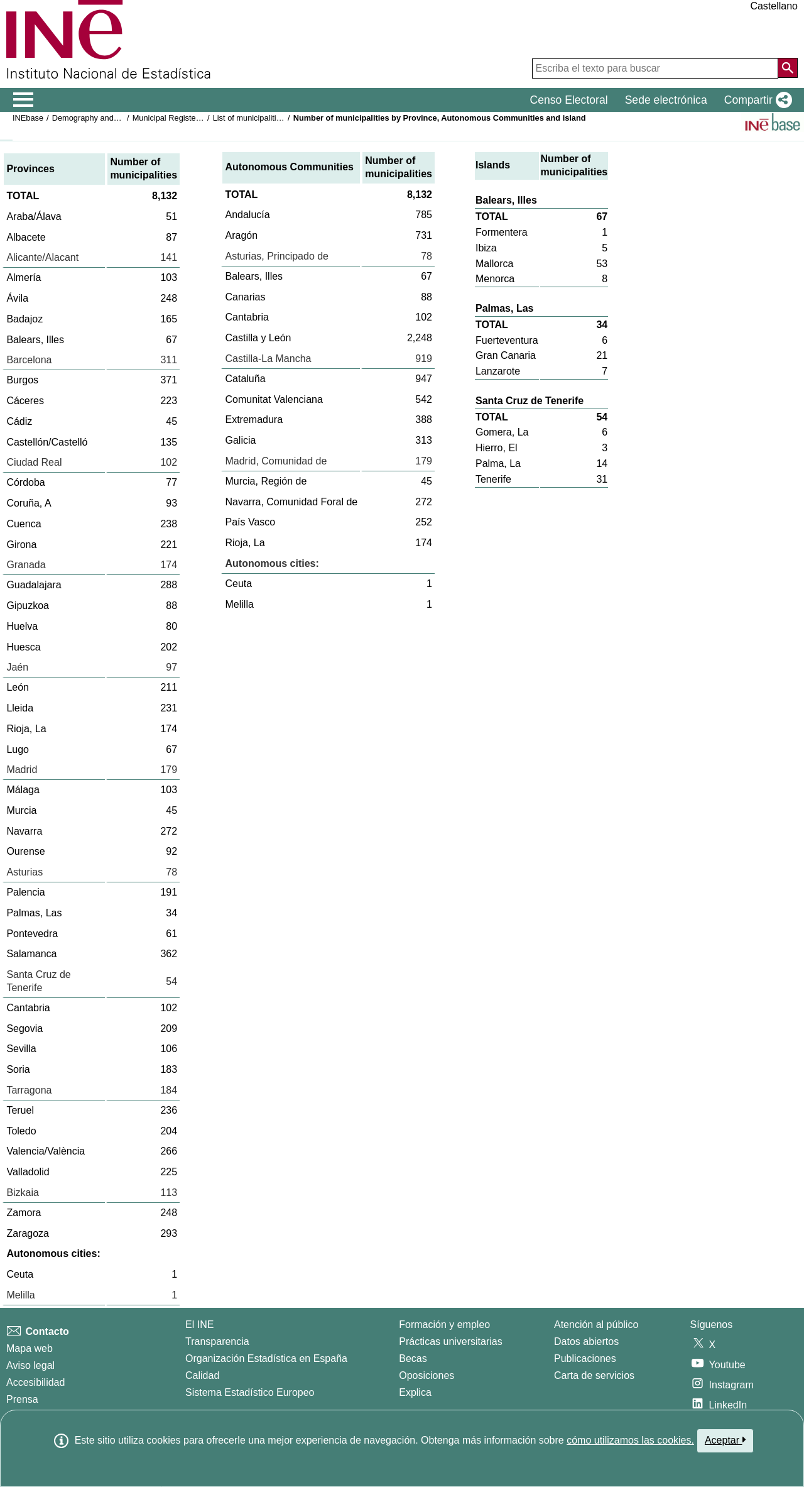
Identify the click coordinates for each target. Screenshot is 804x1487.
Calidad (202, 1375)
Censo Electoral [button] (568, 100)
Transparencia (217, 1341)
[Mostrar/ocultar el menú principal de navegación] (23, 100)
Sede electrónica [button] (666, 100)
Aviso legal (30, 1365)
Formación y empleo (444, 1324)
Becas (412, 1358)
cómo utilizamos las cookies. (630, 1440)
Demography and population (102, 118)
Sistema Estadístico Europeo (249, 1392)
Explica (415, 1392)
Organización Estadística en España (266, 1358)
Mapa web (29, 1348)
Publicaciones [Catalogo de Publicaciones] (585, 1358)
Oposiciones (426, 1375)
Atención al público (596, 1324)
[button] (755, 100)
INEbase (28, 118)
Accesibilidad (35, 1382)
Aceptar (725, 1440)
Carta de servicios (594, 1375)
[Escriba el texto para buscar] (655, 68)
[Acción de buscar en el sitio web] (788, 68)
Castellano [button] (774, 6)
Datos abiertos (586, 1341)
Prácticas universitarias (451, 1341)
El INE (199, 1324)
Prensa (22, 1399)
